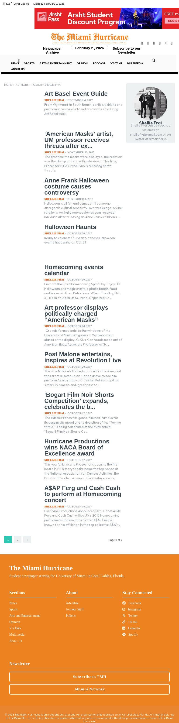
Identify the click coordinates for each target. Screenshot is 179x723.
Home (8, 84)
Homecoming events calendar (71, 262)
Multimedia (16, 621)
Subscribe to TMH (89, 663)
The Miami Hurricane (41, 554)
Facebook (131, 589)
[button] (153, 60)
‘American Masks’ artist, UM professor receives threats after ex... (81, 139)
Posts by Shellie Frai (46, 84)
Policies (71, 602)
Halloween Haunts (68, 219)
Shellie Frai (54, 99)
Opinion (14, 608)
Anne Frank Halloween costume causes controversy (82, 182)
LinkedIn (131, 614)
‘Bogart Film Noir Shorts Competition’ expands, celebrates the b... (76, 390)
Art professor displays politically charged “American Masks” (74, 305)
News (13, 589)
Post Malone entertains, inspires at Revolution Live (79, 347)
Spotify (130, 621)
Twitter (130, 602)
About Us (15, 627)
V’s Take (15, 614)
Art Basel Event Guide (73, 93)
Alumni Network (90, 675)
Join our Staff (75, 595)
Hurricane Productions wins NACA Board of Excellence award (81, 435)
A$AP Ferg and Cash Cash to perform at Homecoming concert (83, 481)
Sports (13, 595)
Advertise (72, 589)
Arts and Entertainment (24, 602)
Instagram (131, 595)
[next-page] (27, 525)
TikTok (129, 608)
